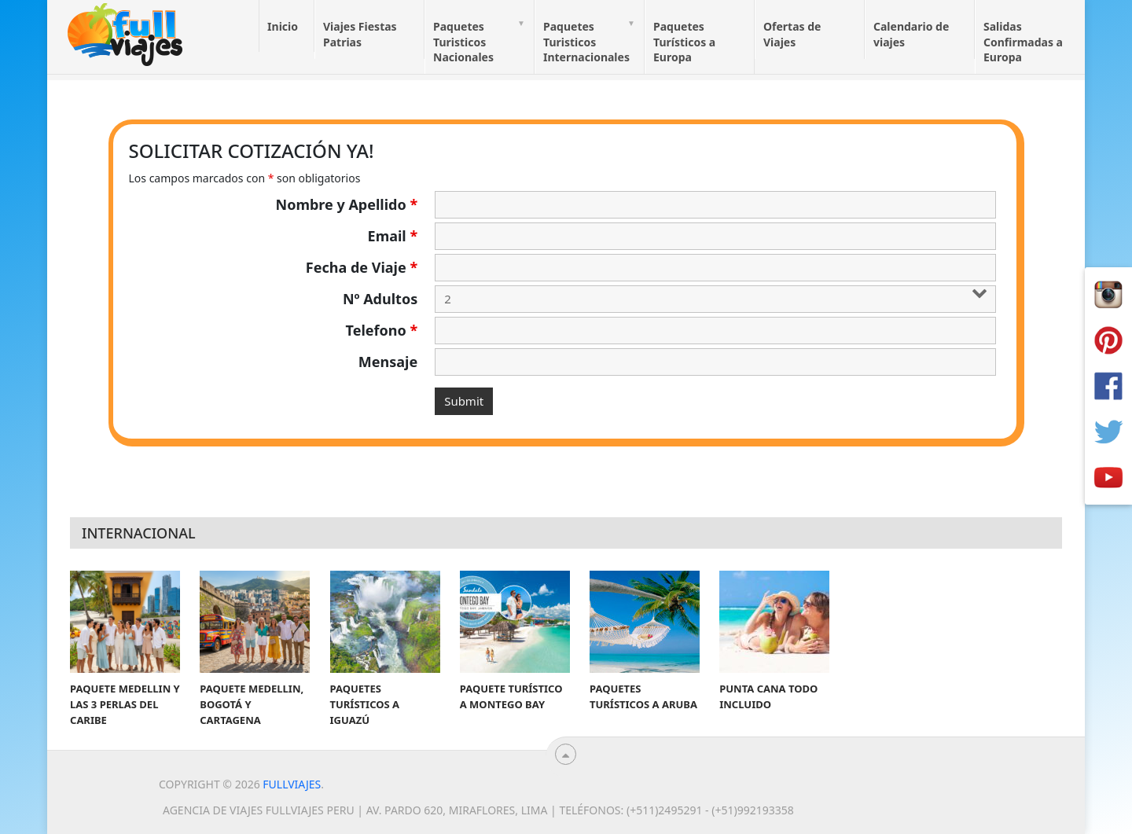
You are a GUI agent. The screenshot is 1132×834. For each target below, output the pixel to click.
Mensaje (387, 361)
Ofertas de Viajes (792, 34)
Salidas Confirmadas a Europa (1023, 41)
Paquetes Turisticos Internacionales (586, 41)
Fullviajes (292, 784)
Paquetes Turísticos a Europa (684, 41)
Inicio (282, 26)
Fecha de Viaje (361, 267)
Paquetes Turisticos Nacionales (463, 41)
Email (393, 236)
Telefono (382, 330)
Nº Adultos (380, 299)
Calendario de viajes (911, 34)
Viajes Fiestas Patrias (360, 34)
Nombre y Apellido (347, 204)
